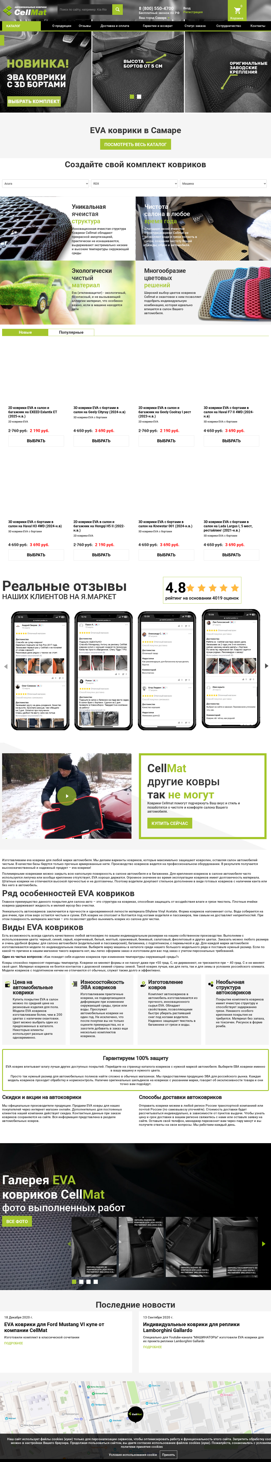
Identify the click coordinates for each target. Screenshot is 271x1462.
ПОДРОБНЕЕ (13, 1343)
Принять (168, 1455)
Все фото (17, 1221)
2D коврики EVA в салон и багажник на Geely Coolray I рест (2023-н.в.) (164, 412)
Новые (25, 332)
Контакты (257, 26)
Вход (187, 8)
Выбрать (36, 441)
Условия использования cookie (133, 1455)
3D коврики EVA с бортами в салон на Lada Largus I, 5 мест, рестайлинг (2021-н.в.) (228, 526)
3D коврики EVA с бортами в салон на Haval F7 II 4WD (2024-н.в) (229, 412)
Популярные (71, 332)
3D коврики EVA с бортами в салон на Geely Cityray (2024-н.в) (99, 410)
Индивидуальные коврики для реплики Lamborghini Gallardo (191, 1327)
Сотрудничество (228, 26)
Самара (160, 18)
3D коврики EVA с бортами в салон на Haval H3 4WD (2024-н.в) (35, 524)
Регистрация (193, 12)
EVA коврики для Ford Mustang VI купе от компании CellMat (54, 1327)
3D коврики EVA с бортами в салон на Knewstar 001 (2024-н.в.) (165, 524)
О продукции (61, 26)
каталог (13, 26)
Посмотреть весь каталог (135, 144)
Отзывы (85, 26)
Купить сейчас (170, 823)
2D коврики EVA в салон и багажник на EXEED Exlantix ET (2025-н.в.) (32, 412)
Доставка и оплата (115, 26)
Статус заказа (195, 26)
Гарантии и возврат (158, 26)
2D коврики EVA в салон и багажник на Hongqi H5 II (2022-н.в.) (99, 526)
